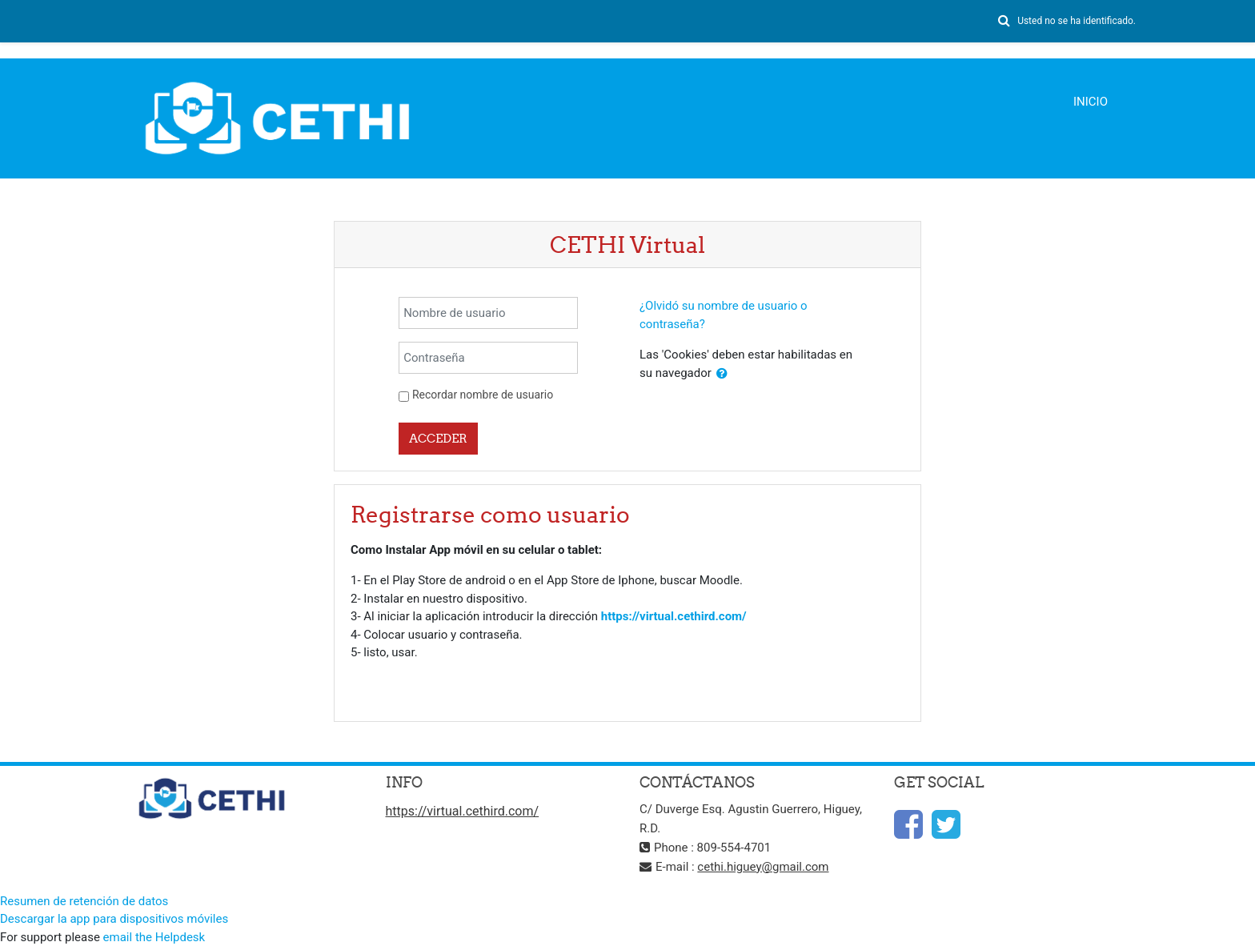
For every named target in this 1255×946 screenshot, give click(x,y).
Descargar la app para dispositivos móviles (114, 919)
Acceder (438, 438)
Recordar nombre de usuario (482, 394)
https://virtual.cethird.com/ (674, 616)
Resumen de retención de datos (84, 901)
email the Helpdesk (154, 937)
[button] (1003, 21)
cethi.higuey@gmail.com (762, 867)
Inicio (1090, 101)
